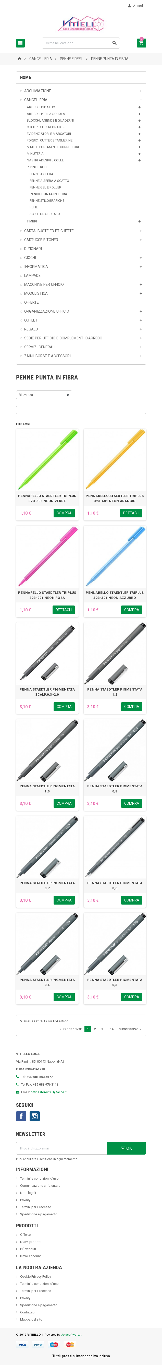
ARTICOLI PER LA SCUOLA (46, 114)
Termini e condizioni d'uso (39, 1178)
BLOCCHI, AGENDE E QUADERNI (50, 120)
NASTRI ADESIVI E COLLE (45, 160)
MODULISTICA (36, 293)
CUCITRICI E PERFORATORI (46, 127)
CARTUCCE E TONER (41, 240)
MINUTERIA (35, 154)
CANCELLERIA (35, 100)
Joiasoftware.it (71, 1334)
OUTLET (31, 320)
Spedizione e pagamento (38, 1214)
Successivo (130, 1029)
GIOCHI (30, 258)
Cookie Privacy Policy (35, 1276)
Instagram (35, 1116)
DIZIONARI (33, 249)
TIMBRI (32, 221)
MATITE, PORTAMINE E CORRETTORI (53, 147)
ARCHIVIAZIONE (37, 91)
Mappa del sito (30, 1319)
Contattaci (27, 1312)
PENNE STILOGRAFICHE (47, 201)
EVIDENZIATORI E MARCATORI (49, 134)
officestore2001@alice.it (49, 1092)
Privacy (24, 1200)
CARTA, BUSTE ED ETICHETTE (49, 231)
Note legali (27, 1193)
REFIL (34, 207)
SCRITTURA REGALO (45, 214)
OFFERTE (31, 302)
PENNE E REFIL (37, 167)
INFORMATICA (36, 267)
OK (126, 1148)
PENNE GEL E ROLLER (45, 187)
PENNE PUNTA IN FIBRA (48, 194)
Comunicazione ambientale (39, 1186)
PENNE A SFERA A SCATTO (49, 181)
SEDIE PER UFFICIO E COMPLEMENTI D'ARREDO (63, 338)
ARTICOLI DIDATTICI (41, 107)
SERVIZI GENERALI (39, 347)
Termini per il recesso (35, 1207)
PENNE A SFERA (41, 174)
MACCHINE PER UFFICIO (44, 284)
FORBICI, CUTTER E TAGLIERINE (49, 140)
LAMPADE (32, 276)
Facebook (21, 1116)
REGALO (31, 329)
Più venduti (27, 1249)
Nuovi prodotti (30, 1242)
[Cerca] (81, 43)
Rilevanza (26, 395)
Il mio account (30, 1256)
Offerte (25, 1235)
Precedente (70, 1029)
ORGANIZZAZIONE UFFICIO (46, 311)
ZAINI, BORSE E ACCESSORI (47, 356)
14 (112, 1029)
